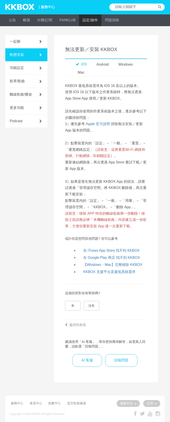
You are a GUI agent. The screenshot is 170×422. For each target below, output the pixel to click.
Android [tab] (103, 64)
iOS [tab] (81, 64)
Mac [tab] (81, 72)
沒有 (91, 305)
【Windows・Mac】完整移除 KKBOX (112, 265)
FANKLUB (67, 20)
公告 (12, 20)
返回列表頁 (75, 325)
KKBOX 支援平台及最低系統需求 (109, 272)
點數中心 (54, 403)
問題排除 (112, 20)
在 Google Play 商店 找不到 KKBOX (111, 257)
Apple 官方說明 (98, 124)
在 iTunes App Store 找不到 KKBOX (111, 250)
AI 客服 (87, 360)
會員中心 (36, 403)
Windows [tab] (125, 64)
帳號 (26, 20)
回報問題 (121, 360)
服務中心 (17, 403)
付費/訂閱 (44, 20)
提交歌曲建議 (76, 403)
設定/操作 (90, 20)
